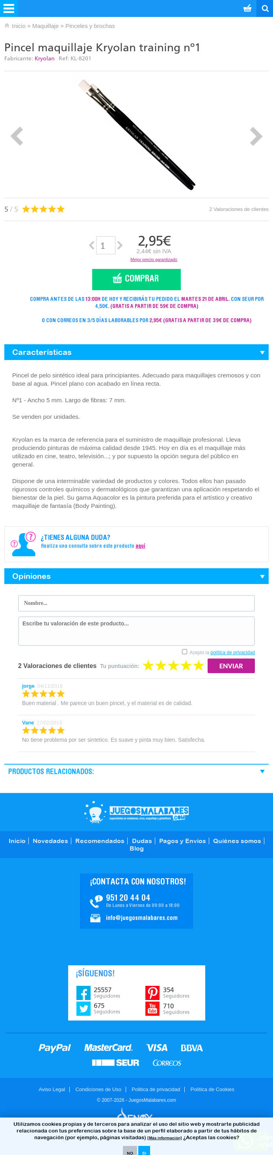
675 (107, 1008)
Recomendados (99, 840)
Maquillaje (45, 25)
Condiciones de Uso (98, 1089)
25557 (107, 992)
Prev (16, 136)
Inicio (19, 25)
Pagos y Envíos (182, 840)
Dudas (142, 840)
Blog (137, 848)
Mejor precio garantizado (153, 259)
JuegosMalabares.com (136, 812)
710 (176, 1009)
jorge (28, 686)
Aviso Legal (52, 1089)
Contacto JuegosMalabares (136, 901)
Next (256, 136)
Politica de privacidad (156, 1089)
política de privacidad (232, 652)
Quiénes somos (237, 840)
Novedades (50, 840)
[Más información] (164, 1138)
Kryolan (45, 58)
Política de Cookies (212, 1089)
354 (176, 992)
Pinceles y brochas (90, 25)
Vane (28, 723)
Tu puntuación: (119, 666)
